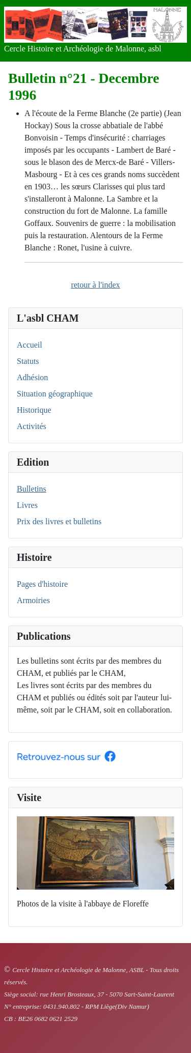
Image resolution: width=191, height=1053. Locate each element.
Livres (27, 505)
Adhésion (32, 377)
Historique (34, 410)
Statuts (28, 361)
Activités (31, 426)
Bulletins (31, 489)
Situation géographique (55, 393)
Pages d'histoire (42, 584)
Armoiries (33, 600)
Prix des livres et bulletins (59, 521)
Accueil (29, 344)
